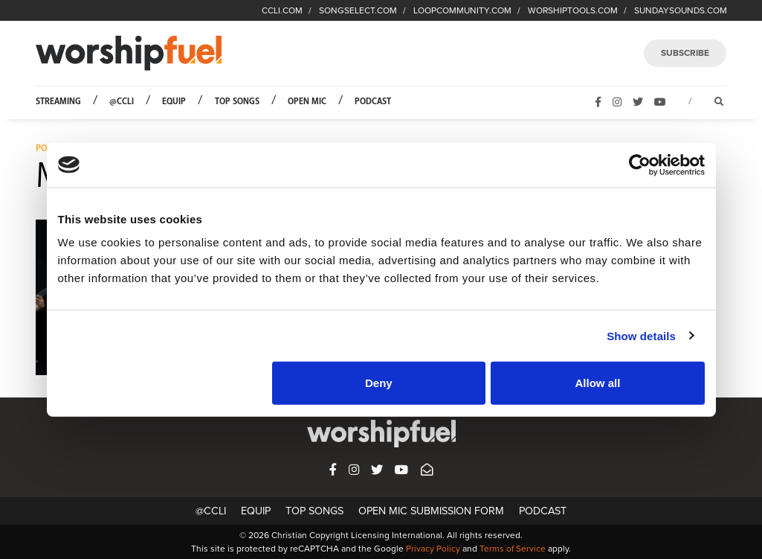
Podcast (373, 101)
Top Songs (237, 101)
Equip (174, 101)
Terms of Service (513, 548)
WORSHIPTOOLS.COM (573, 10)
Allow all (598, 383)
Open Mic (307, 101)
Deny (379, 383)
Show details (641, 335)
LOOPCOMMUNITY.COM (462, 10)
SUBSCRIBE (685, 53)
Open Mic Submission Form (431, 511)
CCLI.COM (282, 10)
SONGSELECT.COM (358, 10)
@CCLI (121, 101)
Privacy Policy (433, 548)
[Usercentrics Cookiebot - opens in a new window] (640, 164)
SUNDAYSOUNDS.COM (680, 10)
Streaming (58, 101)
